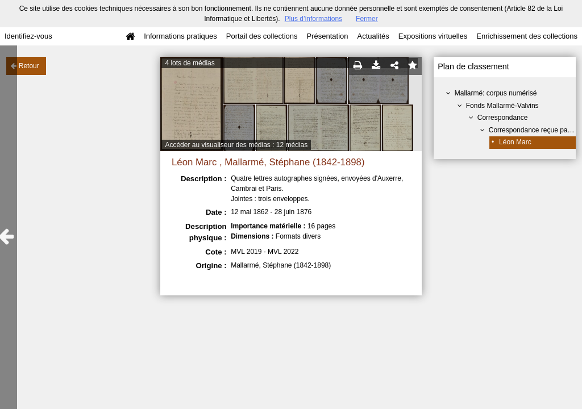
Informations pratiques (180, 36)
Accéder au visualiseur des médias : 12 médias (236, 145)
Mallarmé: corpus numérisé (496, 93)
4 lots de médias (189, 63)
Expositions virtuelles (432, 36)
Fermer (367, 19)
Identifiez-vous (28, 36)
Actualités (373, 36)
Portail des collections (262, 36)
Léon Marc (515, 142)
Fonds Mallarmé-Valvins (502, 106)
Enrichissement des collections (526, 36)
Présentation (327, 36)
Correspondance (502, 118)
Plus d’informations (313, 19)
